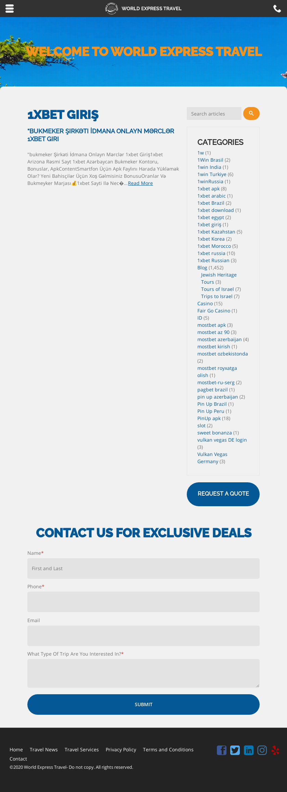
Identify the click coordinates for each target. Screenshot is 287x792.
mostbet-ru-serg (216, 382)
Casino (205, 303)
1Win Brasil (210, 160)
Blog (202, 267)
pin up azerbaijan (217, 396)
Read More (140, 183)
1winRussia (210, 181)
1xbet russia (211, 253)
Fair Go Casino (213, 310)
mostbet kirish (213, 346)
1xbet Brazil (210, 203)
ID (199, 317)
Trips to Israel (217, 296)
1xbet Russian (213, 260)
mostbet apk (211, 325)
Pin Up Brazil (212, 404)
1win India (209, 167)
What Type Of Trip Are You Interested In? (75, 653)
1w (200, 152)
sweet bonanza (214, 432)
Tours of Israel (217, 289)
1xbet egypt (210, 217)
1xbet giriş (209, 224)
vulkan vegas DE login (222, 440)
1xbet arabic (211, 195)
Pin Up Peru (210, 411)
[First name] (143, 568)
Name (35, 553)
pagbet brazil (212, 389)
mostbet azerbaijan (219, 339)
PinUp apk (209, 418)
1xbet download (215, 210)
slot (201, 425)
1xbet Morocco (214, 246)
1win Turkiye (211, 174)
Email (33, 620)
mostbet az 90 (213, 332)
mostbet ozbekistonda (222, 353)
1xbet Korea (211, 239)
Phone (35, 586)
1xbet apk (208, 188)
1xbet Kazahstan (216, 231)
